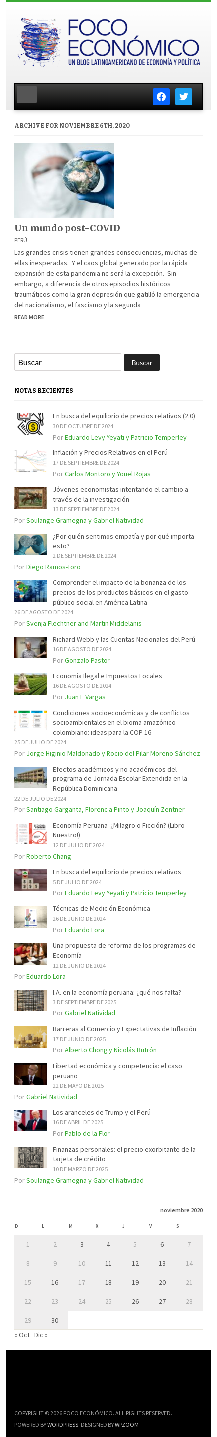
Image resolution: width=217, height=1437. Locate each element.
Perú (20, 240)
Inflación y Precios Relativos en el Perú (110, 452)
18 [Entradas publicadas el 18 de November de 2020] (108, 1282)
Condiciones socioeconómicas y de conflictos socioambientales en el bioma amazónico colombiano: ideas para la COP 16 (121, 722)
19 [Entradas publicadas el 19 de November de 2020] (135, 1282)
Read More (29, 317)
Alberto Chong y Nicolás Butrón (111, 1049)
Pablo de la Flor (87, 1133)
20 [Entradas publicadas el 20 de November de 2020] (162, 1282)
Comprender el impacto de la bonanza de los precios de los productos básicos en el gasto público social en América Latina (120, 592)
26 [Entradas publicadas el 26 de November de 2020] (135, 1301)
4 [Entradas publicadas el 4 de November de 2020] (108, 1244)
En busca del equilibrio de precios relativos (117, 871)
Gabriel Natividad (90, 1012)
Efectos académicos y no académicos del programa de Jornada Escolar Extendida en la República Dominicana (120, 779)
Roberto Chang (48, 856)
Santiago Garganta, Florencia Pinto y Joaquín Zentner (105, 809)
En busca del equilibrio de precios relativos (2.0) (124, 415)
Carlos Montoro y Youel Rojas (108, 473)
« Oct (22, 1334)
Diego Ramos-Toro (53, 566)
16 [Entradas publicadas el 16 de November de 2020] (54, 1282)
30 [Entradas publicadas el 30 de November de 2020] (54, 1320)
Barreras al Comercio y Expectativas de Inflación (124, 1028)
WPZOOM (127, 1424)
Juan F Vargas (85, 696)
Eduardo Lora (84, 929)
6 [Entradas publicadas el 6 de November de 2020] (162, 1244)
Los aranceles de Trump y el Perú (102, 1112)
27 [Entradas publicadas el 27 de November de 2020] (162, 1301)
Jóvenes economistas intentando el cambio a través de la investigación (120, 494)
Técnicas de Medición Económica (101, 908)
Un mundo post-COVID (67, 228)
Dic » (41, 1334)
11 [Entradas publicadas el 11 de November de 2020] (108, 1263)
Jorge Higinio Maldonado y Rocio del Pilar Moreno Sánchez (113, 753)
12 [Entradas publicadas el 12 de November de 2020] (135, 1263)
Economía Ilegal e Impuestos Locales (107, 675)
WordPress (62, 1424)
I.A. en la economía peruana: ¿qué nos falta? (117, 992)
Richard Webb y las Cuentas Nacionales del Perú (124, 639)
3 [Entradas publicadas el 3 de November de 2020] (82, 1244)
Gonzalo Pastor (87, 660)
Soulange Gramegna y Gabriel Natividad (85, 520)
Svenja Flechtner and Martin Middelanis (84, 623)
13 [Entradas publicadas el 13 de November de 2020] (162, 1263)
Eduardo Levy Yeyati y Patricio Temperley (126, 437)
